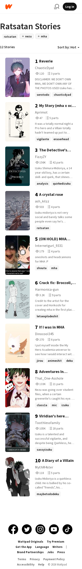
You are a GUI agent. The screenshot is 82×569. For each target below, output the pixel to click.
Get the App (24, 547)
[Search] (56, 6)
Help (41, 564)
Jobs (50, 552)
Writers (57, 547)
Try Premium (55, 541)
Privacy (35, 559)
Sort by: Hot (68, 47)
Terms (21, 559)
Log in (70, 7)
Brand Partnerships (30, 552)
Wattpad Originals (30, 541)
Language (42, 547)
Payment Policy (54, 559)
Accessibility (26, 564)
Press (61, 552)
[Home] (28, 6)
